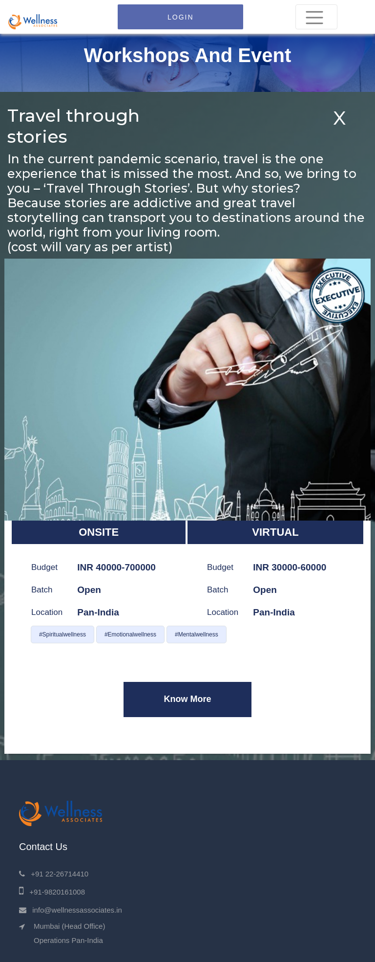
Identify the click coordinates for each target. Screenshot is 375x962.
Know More (187, 699)
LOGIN (180, 17)
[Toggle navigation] (316, 16)
